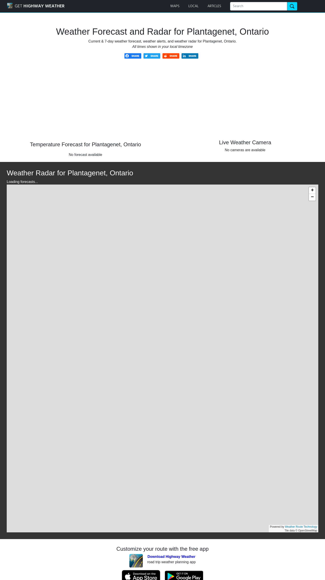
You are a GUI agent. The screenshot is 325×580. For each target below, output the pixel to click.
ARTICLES (214, 6)
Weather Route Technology (301, 526)
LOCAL (193, 6)
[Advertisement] (162, 103)
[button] (312, 190)
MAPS (175, 6)
